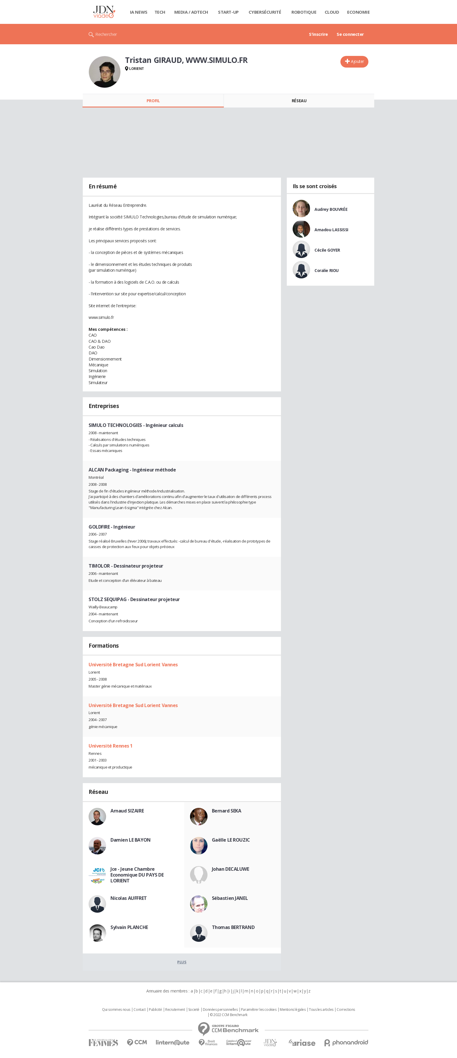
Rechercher (106, 34)
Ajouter (357, 61)
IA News (138, 12)
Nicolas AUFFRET (128, 898)
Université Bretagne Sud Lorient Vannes (133, 664)
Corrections (346, 1010)
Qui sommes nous (116, 1010)
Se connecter (350, 34)
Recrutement (175, 1010)
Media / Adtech (191, 12)
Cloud (332, 12)
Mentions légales (292, 1010)
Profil (153, 100)
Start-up (228, 12)
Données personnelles (220, 1010)
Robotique (303, 12)
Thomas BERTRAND (233, 927)
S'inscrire (318, 34)
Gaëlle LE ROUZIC (231, 840)
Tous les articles (321, 1010)
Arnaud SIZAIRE (127, 811)
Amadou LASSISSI (331, 229)
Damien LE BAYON (130, 840)
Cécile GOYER (327, 250)
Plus (181, 962)
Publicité (155, 1010)
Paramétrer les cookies (259, 1010)
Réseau (299, 100)
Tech (159, 12)
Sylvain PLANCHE (129, 927)
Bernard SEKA (226, 811)
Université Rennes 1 (111, 746)
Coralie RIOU (326, 270)
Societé (193, 1010)
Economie (358, 12)
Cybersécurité (265, 12)
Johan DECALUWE (230, 869)
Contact (139, 1010)
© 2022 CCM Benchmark (228, 1015)
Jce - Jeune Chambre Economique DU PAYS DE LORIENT (137, 875)
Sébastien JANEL (230, 898)
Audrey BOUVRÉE (330, 209)
